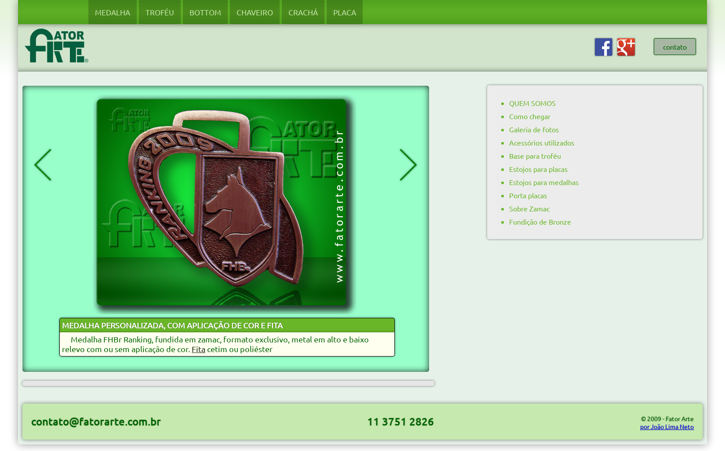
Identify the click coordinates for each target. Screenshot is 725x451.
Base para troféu (535, 155)
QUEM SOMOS (532, 102)
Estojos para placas (538, 168)
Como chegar (529, 116)
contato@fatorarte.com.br (96, 421)
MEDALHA (112, 12)
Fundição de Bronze (540, 221)
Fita (198, 348)
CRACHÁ (303, 12)
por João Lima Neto (667, 426)
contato (675, 46)
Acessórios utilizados (541, 142)
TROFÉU (160, 12)
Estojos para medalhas (544, 182)
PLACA (344, 12)
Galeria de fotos (534, 129)
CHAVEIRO (255, 12)
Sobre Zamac (529, 208)
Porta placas (528, 195)
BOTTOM (205, 12)
